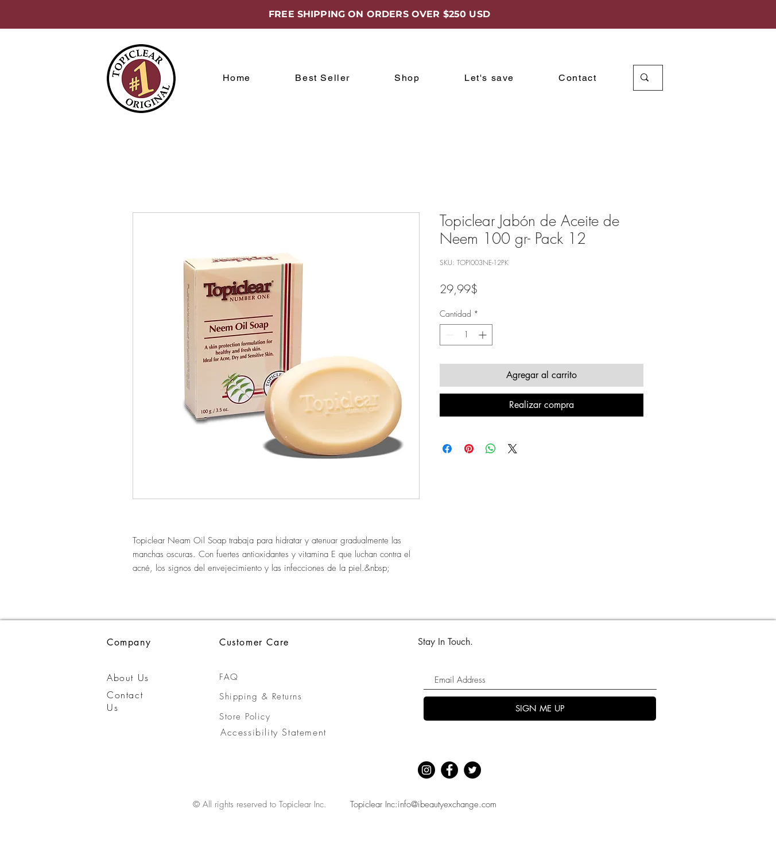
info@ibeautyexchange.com (447, 804)
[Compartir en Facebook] (447, 449)
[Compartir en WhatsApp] (491, 449)
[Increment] (483, 335)
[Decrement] (448, 335)
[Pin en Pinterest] (469, 449)
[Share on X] (512, 449)
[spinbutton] (466, 335)
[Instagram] (426, 770)
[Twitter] (472, 770)
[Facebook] (449, 770)
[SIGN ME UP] (540, 709)
